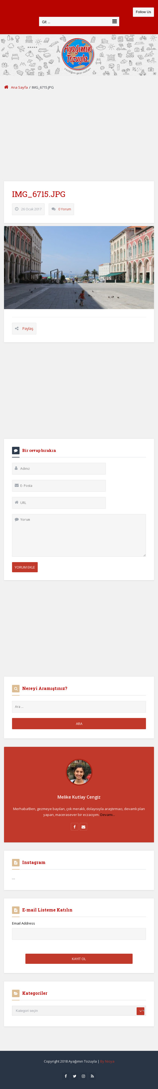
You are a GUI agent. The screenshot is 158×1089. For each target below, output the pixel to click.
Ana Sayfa (16, 87)
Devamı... (107, 814)
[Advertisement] (79, 135)
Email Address (23, 923)
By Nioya (107, 1061)
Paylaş (27, 328)
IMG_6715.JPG (38, 194)
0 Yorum (64, 209)
